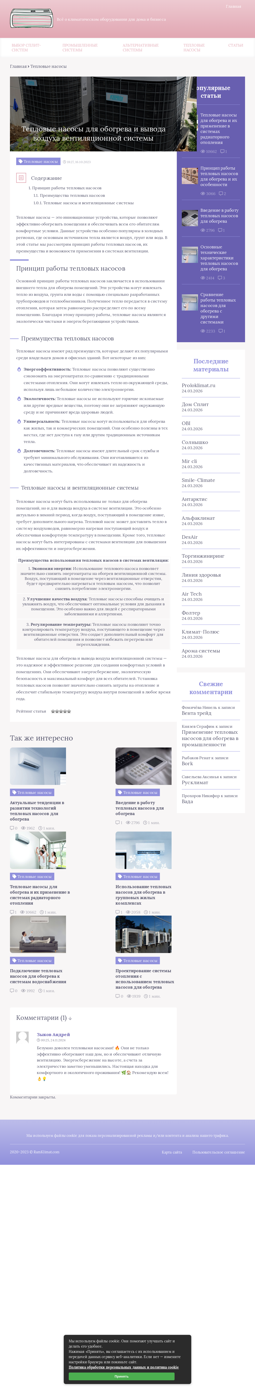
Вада (185, 835)
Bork (185, 797)
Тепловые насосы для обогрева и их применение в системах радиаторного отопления (213, 132)
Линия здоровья (199, 609)
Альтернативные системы (141, 48)
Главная (234, 6)
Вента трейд (194, 747)
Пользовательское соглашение (219, 1189)
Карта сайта (172, 1189)
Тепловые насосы (194, 48)
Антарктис (192, 533)
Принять (122, 1376)
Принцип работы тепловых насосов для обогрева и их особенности (212, 188)
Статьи (235, 46)
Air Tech (190, 628)
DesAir (187, 571)
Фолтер (189, 647)
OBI (184, 457)
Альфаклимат (196, 552)
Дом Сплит (193, 438)
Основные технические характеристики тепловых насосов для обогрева (215, 283)
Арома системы (199, 685)
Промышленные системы (80, 48)
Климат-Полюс (198, 666)
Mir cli (187, 495)
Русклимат (193, 816)
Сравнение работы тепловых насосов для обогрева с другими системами (211, 340)
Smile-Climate (196, 514)
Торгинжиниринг (201, 590)
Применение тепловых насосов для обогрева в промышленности (208, 772)
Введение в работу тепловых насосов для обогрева (215, 236)
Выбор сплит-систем (26, 48)
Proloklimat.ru (196, 419)
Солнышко (193, 476)
